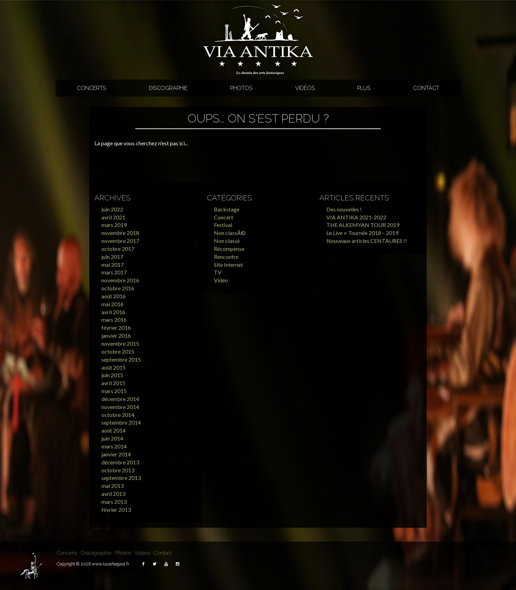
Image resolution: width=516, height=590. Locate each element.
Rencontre (226, 256)
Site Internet (228, 264)
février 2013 (116, 509)
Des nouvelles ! (344, 209)
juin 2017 (112, 256)
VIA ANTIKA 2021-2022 (356, 217)
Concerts (91, 88)
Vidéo (221, 280)
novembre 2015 (120, 343)
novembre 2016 (120, 280)
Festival (223, 224)
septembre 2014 (121, 422)
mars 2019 (114, 224)
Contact (426, 88)
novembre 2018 (120, 232)
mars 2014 (114, 446)
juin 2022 (112, 209)
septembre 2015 (121, 359)
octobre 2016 (117, 288)
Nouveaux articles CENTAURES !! (366, 240)
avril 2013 (113, 493)
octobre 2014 (117, 414)
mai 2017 (112, 264)
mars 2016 (114, 319)
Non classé (227, 240)
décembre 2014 (120, 399)
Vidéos (305, 88)
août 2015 (113, 367)
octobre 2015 (117, 351)
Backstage (226, 209)
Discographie (168, 88)
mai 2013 (112, 485)
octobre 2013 (117, 470)
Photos (241, 88)
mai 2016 (112, 304)
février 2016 (116, 327)
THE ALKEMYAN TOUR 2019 (362, 224)
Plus (363, 88)
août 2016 (113, 296)
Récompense (229, 248)
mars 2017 (114, 272)
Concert (223, 217)
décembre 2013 (120, 462)
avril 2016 (113, 312)
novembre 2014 (120, 406)
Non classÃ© (230, 232)
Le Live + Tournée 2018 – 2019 (362, 232)
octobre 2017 (117, 248)
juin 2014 (112, 438)
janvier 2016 (116, 335)
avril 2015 (113, 383)
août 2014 (113, 430)
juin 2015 (112, 375)
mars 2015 (114, 391)
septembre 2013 (121, 477)
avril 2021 (113, 217)
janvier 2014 (116, 454)
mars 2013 (114, 501)
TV (217, 272)
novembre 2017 (120, 240)
